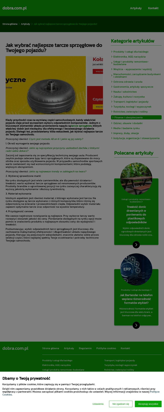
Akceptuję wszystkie (148, 404)
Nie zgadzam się (120, 404)
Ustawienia (98, 404)
